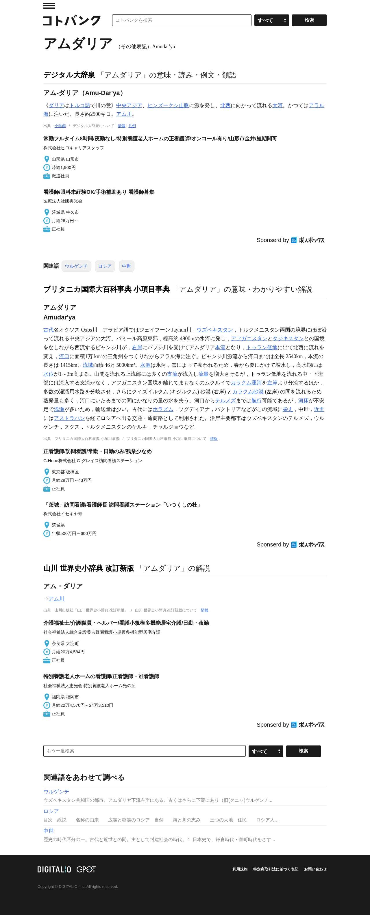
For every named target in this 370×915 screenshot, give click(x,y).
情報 (121, 126)
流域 (88, 365)
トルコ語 (79, 105)
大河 (277, 105)
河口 (64, 356)
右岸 (137, 347)
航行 (256, 400)
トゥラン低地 (262, 347)
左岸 (272, 383)
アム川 (124, 114)
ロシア (105, 266)
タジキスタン (288, 338)
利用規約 (239, 869)
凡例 (132, 126)
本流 (220, 347)
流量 (203, 374)
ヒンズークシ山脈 (168, 105)
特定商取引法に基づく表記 (275, 869)
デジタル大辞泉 (69, 75)
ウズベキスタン (215, 330)
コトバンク (72, 20)
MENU (49, 6)
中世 (126, 266)
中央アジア (129, 105)
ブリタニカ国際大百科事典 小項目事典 (106, 289)
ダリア (56, 105)
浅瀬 (59, 409)
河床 (303, 400)
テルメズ (225, 400)
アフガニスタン (249, 338)
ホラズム (163, 409)
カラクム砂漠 (248, 392)
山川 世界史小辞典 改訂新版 (88, 568)
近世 (319, 409)
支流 (172, 374)
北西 (225, 105)
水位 (48, 374)
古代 (48, 330)
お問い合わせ (315, 869)
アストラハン (69, 418)
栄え (288, 409)
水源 (145, 365)
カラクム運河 (246, 383)
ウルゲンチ (76, 266)
